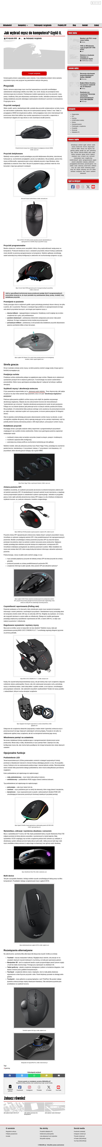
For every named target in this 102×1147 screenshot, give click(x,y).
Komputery (23, 25)
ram (95, 164)
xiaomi (88, 171)
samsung (80, 165)
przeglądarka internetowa (77, 164)
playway (85, 162)
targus (93, 167)
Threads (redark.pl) (79, 1136)
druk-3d (74, 148)
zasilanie (93, 171)
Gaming (74, 118)
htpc (72, 152)
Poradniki (74, 128)
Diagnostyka (75, 114)
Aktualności (7, 25)
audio (93, 145)
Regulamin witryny (11, 1131)
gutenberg (93, 150)
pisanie (74, 162)
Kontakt (85, 25)
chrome (85, 146)
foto (93, 148)
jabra (90, 152)
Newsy (74, 122)
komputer (78, 154)
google (82, 150)
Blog (74, 25)
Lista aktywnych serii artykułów (48, 1136)
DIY (73, 116)
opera (80, 160)
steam (82, 167)
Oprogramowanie (77, 124)
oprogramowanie (87, 160)
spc (76, 167)
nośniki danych (74, 160)
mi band (83, 156)
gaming (7, 1068)
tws (75, 169)
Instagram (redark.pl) (80, 1134)
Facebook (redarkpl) (79, 1131)
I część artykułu (34, 73)
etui (86, 148)
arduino (89, 145)
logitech (92, 154)
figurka (90, 148)
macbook (74, 156)
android (80, 145)
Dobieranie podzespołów (47, 1134)
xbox (84, 171)
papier (94, 160)
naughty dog (88, 158)
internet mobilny (83, 152)
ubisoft (78, 169)
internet (76, 152)
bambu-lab (79, 146)
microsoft (91, 156)
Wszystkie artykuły (45, 1138)
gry (85, 150)
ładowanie (83, 173)
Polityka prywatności (11, 1134)
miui (87, 156)
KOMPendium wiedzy (78, 120)
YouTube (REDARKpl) (80, 1141)
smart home (87, 165)
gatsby (77, 150)
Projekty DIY (62, 25)
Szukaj (96, 25)
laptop (83, 154)
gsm (88, 150)
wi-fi (90, 169)
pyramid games (89, 164)
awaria (73, 146)
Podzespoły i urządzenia (42, 25)
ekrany (83, 148)
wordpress (79, 171)
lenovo (88, 154)
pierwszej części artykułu (37, 391)
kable (93, 152)
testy (71, 169)
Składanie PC (76, 132)
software (93, 165)
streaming (88, 167)
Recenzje (74, 130)
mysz (83, 158)
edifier (78, 148)
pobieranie (91, 162)
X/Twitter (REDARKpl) (80, 1138)
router (76, 165)
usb (88, 169)
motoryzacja (77, 158)
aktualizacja (74, 145)
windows (73, 171)
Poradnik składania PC (46, 1131)
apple (84, 145)
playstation (79, 162)
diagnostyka (91, 146)
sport (78, 167)
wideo (94, 169)
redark (72, 165)
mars (79, 156)
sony (72, 167)
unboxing (83, 169)
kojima (73, 154)
